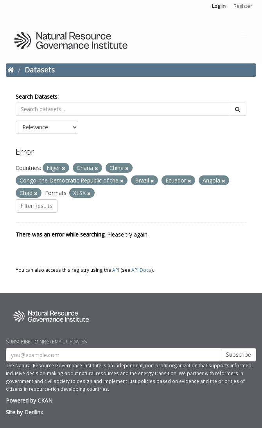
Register (242, 5)
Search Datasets (36, 96)
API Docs (141, 270)
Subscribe (238, 354)
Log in (219, 5)
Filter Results (36, 205)
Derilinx (33, 412)
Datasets (40, 69)
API (115, 270)
